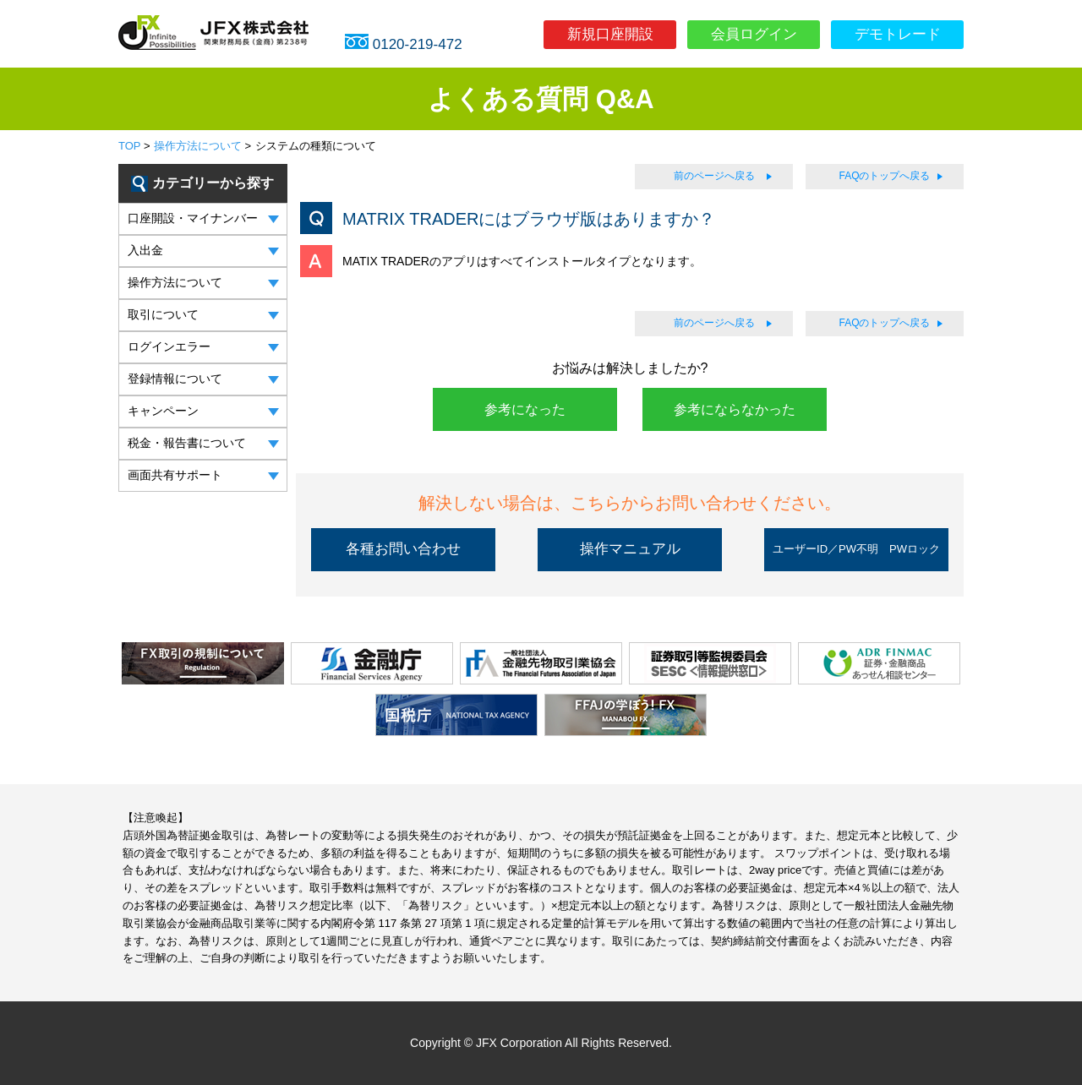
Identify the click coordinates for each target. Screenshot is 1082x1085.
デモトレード (898, 34)
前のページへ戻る (714, 176)
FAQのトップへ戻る (884, 176)
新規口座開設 (610, 34)
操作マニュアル (630, 549)
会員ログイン (754, 34)
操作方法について (198, 145)
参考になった (525, 409)
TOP (129, 145)
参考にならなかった (734, 409)
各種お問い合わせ (403, 549)
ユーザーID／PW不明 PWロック (856, 548)
